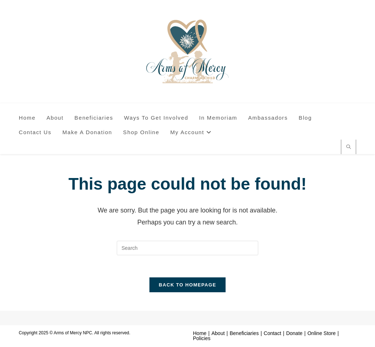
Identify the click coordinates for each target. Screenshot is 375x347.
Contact (272, 333)
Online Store (322, 333)
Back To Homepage (187, 285)
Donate (294, 333)
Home (199, 333)
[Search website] (348, 148)
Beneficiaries (244, 333)
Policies (201, 338)
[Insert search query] (187, 248)
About (218, 333)
